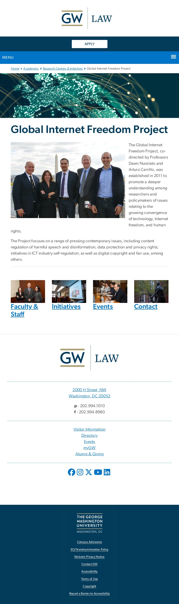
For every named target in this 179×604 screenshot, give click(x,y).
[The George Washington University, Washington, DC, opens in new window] (89, 523)
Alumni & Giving (89, 454)
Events (103, 306)
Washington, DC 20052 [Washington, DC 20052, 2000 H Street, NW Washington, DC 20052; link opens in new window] (89, 396)
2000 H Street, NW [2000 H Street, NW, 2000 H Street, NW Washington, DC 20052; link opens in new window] (89, 390)
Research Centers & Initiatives (63, 68)
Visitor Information (90, 429)
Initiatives (66, 306)
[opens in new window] (72, 475)
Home (15, 68)
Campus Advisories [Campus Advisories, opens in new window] (89, 542)
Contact (146, 306)
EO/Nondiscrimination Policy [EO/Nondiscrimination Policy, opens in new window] (90, 549)
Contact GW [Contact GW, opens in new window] (89, 564)
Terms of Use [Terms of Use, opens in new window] (89, 579)
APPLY (89, 44)
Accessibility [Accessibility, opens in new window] (89, 571)
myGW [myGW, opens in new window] (89, 448)
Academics (31, 68)
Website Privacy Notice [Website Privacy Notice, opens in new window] (89, 556)
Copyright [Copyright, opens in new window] (89, 586)
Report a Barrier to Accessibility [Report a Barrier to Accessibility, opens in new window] (89, 593)
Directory (89, 436)
